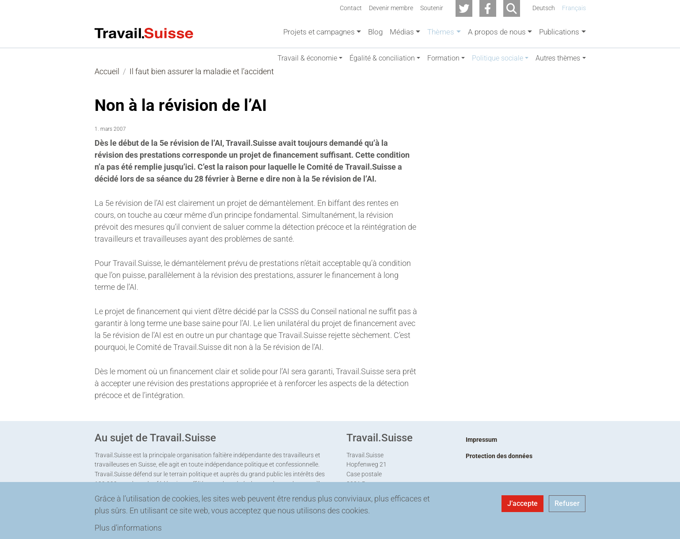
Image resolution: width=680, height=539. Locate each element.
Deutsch (543, 8)
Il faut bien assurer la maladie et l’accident (201, 80)
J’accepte (522, 503)
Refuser (567, 503)
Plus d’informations (128, 527)
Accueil (107, 80)
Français (574, 8)
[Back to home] (144, 32)
